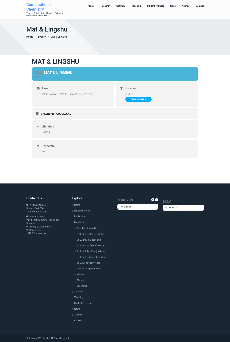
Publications (80, 216)
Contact (200, 6)
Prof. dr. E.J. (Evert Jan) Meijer (92, 257)
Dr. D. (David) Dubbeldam (89, 240)
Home (29, 36)
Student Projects (155, 6)
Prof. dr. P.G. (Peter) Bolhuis (90, 234)
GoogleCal (63, 113)
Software (120, 6)
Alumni (80, 280)
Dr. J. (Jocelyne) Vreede (88, 263)
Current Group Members (89, 268)
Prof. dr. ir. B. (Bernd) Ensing (90, 245)
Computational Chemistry (39, 7)
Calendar (47, 113)
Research (105, 6)
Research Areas (82, 210)
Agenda (186, 6)
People (91, 6)
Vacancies (82, 286)
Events (42, 36)
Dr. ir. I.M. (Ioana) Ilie (87, 228)
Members (79, 222)
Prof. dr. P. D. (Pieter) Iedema (91, 251)
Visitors (80, 274)
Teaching (136, 6)
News (173, 6)
